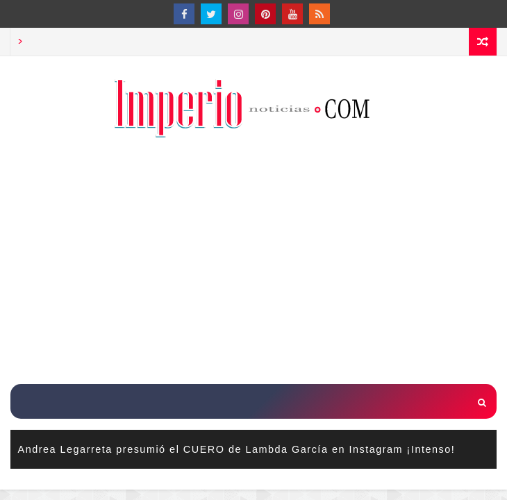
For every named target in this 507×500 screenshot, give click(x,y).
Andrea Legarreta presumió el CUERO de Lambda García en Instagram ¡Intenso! (237, 449)
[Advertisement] (258, 262)
